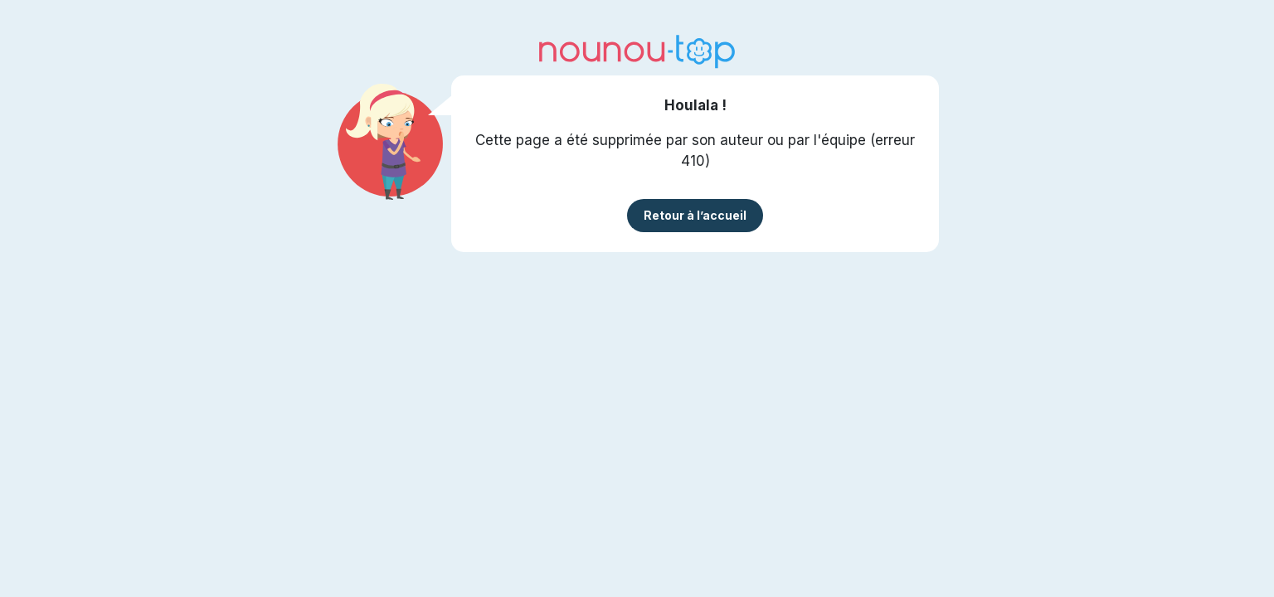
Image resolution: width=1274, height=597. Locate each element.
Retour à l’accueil (695, 215)
